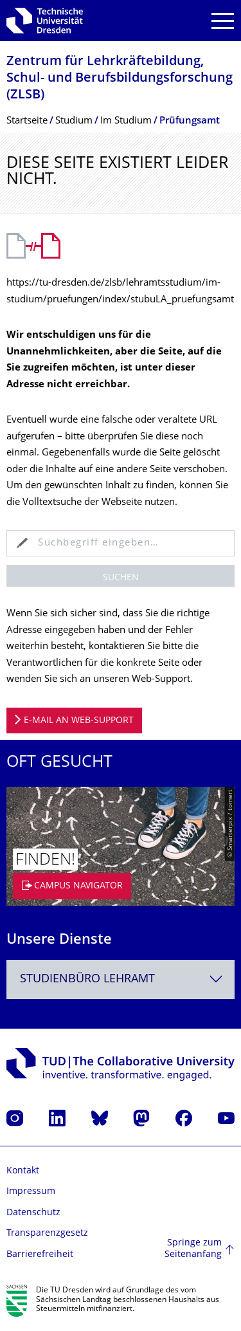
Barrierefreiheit (39, 1255)
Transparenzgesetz (47, 1233)
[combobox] (120, 979)
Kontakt (22, 1171)
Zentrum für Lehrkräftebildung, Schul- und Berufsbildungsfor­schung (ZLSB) (119, 79)
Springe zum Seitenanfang (193, 1249)
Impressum (30, 1192)
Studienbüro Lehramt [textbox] (87, 979)
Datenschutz (33, 1213)
